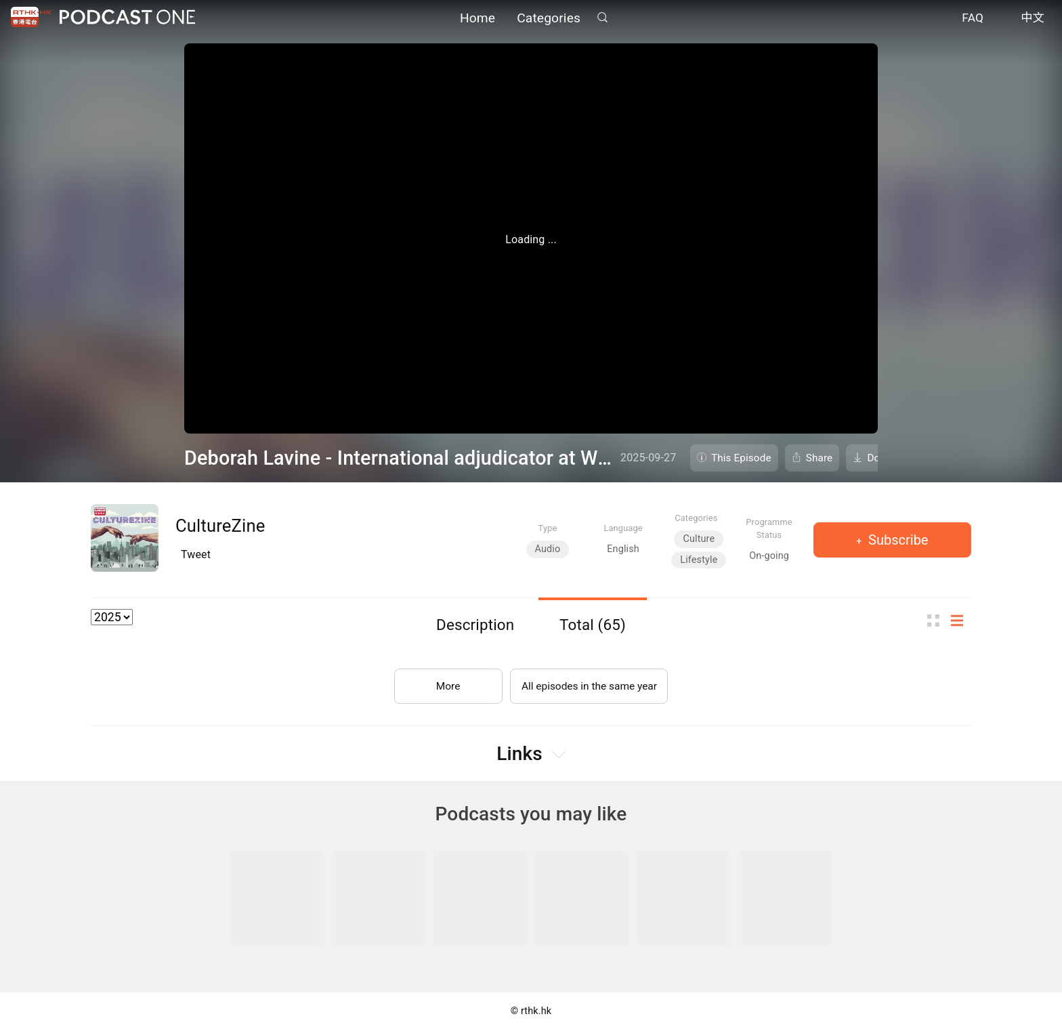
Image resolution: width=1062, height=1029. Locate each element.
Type (547, 528)
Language (622, 528)
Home (477, 18)
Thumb (937, 621)
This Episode (741, 458)
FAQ (972, 19)
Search (602, 17)
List (961, 621)
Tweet (196, 554)
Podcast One (127, 18)
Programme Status (769, 528)
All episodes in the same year (589, 683)
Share (819, 458)
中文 (1032, 19)
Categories (548, 18)
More (445, 683)
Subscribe (896, 540)
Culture (699, 539)
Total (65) (592, 624)
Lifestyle (698, 560)
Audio (548, 549)
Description (475, 624)
